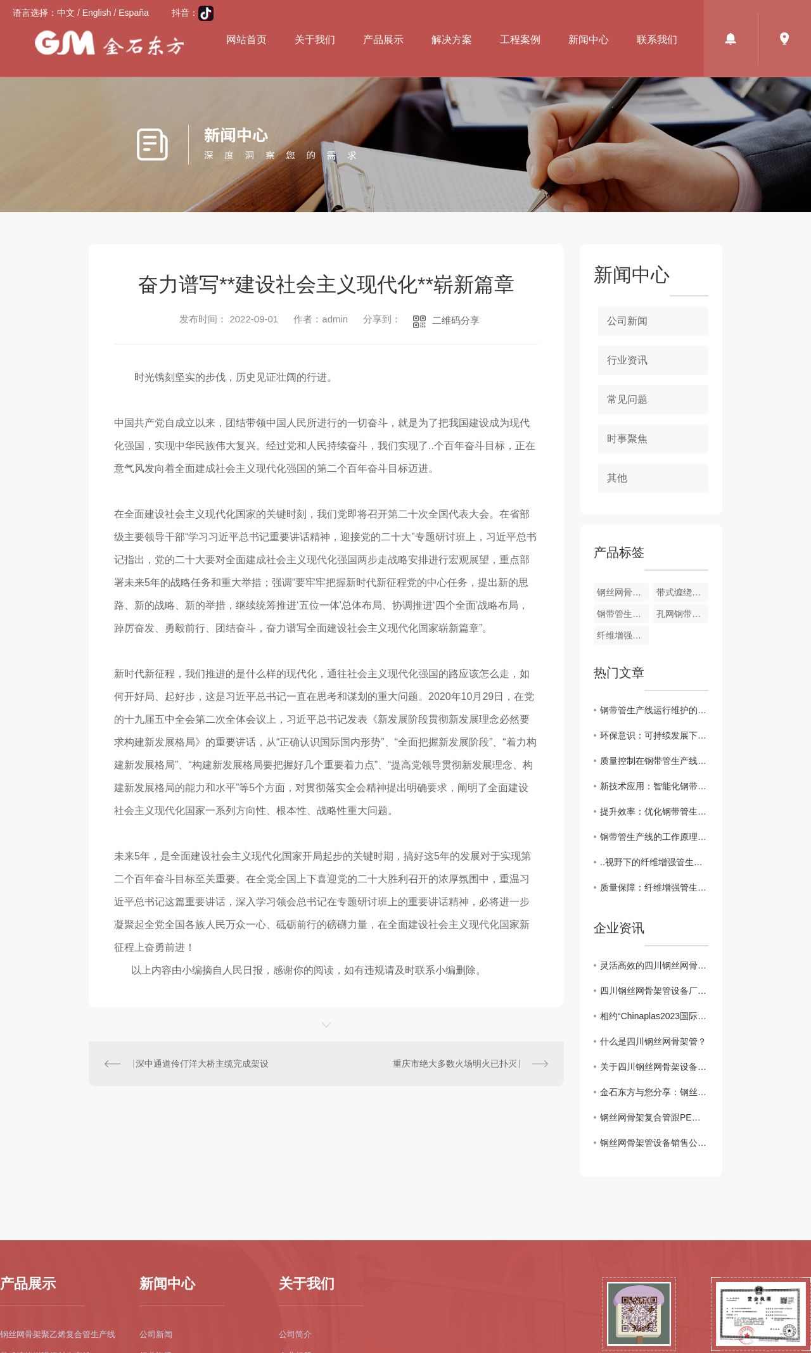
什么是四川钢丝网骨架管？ (653, 1041)
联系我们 (657, 39)
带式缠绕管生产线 (682, 592)
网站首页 (246, 39)
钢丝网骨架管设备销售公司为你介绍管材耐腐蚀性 (654, 1143)
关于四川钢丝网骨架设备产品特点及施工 (654, 1067)
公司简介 (295, 1334)
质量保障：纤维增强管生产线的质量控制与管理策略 (654, 887)
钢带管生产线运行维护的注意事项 (654, 710)
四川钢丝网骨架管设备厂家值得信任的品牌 (654, 991)
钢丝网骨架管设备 (623, 592)
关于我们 (315, 39)
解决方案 (451, 39)
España (133, 13)
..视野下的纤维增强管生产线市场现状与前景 (654, 862)
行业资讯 (627, 360)
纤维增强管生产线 (623, 635)
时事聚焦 (627, 438)
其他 (617, 478)
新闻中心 (588, 39)
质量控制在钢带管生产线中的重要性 (654, 761)
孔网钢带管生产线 (682, 614)
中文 (66, 13)
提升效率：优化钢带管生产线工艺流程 (654, 811)
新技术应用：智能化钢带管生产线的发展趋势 (654, 786)
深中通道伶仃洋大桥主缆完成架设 (202, 1063)
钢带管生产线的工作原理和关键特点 (654, 837)
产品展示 (383, 39)
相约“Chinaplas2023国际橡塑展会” (654, 1016)
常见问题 (627, 399)
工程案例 (520, 39)
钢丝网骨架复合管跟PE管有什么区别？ (654, 1117)
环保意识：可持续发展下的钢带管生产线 (654, 735)
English (97, 13)
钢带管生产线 (623, 614)
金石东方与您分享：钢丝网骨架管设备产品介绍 (654, 1092)
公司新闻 (627, 320)
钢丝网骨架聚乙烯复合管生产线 (57, 1334)
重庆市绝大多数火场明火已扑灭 (455, 1063)
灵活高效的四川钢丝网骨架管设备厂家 (654, 965)
